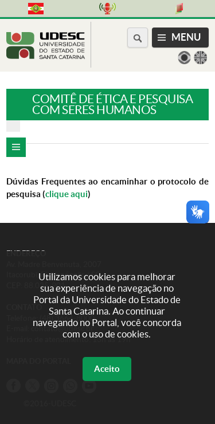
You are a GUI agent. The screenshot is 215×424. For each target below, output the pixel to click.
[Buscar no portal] (137, 38)
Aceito (107, 369)
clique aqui (66, 194)
